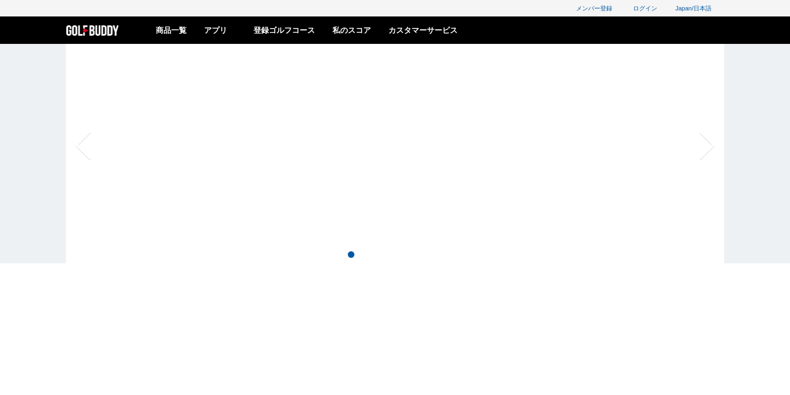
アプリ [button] (220, 30)
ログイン (640, 8)
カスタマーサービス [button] (423, 30)
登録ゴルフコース (284, 30)
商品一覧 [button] (171, 30)
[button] (123, 145)
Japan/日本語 (699, 8)
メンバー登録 (589, 8)
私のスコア (351, 30)
